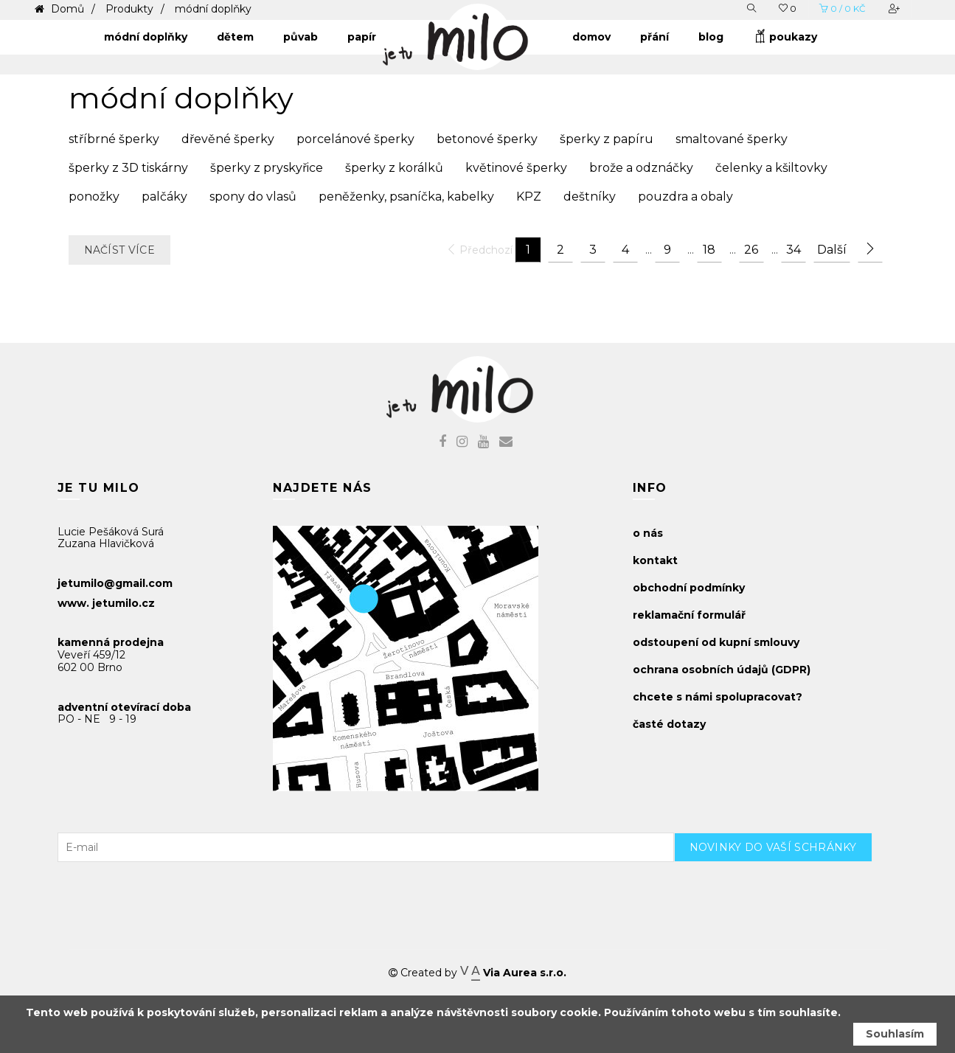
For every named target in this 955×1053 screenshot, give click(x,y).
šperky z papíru (606, 139)
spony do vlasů (252, 197)
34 (793, 250)
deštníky (589, 197)
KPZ (528, 197)
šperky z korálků (394, 168)
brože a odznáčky (641, 168)
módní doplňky (213, 8)
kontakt (655, 560)
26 (751, 250)
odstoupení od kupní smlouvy (716, 642)
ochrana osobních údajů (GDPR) (721, 669)
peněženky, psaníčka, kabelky (406, 197)
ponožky (94, 197)
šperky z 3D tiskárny (128, 168)
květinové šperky (516, 168)
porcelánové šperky (355, 139)
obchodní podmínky (689, 587)
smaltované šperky (732, 139)
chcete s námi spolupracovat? (717, 696)
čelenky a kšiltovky (771, 168)
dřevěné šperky (227, 139)
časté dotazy (669, 724)
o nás (648, 533)
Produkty (129, 8)
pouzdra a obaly (685, 197)
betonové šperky (487, 139)
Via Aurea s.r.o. (513, 972)
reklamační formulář (689, 615)
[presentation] (786, 891)
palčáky (164, 197)
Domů (66, 8)
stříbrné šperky (114, 139)
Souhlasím (895, 1033)
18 (709, 250)
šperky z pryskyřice (266, 168)
